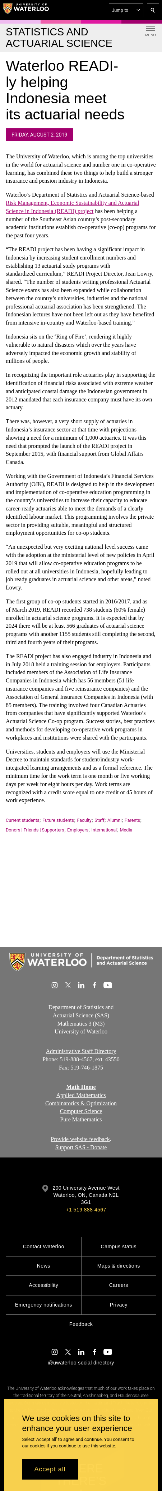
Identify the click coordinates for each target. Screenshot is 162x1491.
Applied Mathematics (81, 1095)
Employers (77, 830)
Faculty (84, 820)
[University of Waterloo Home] (26, 10)
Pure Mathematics (81, 1119)
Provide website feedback (80, 1139)
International (104, 830)
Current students (23, 820)
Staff (99, 820)
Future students (58, 820)
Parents (132, 820)
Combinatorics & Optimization (81, 1103)
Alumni (114, 820)
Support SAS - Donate (81, 1147)
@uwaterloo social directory (81, 1363)
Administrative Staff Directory (81, 1051)
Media (126, 830)
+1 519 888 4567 (86, 1210)
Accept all (49, 1469)
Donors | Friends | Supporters (35, 830)
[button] (126, 10)
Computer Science (81, 1112)
